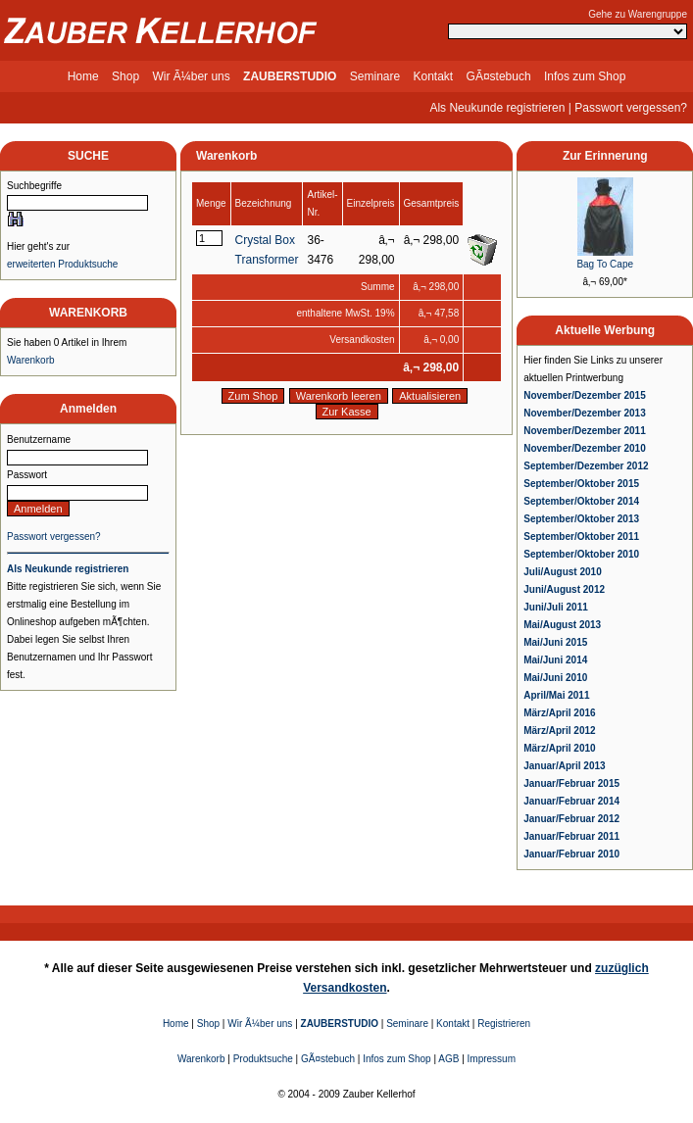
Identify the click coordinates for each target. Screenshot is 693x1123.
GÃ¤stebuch (499, 76)
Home (83, 76)
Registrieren (503, 1023)
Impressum (492, 1058)
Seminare (375, 76)
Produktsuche (263, 1058)
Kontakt (434, 76)
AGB (448, 1058)
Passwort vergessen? (630, 108)
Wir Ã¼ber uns (190, 76)
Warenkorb (31, 360)
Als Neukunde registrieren (497, 108)
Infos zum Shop (584, 76)
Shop (125, 76)
